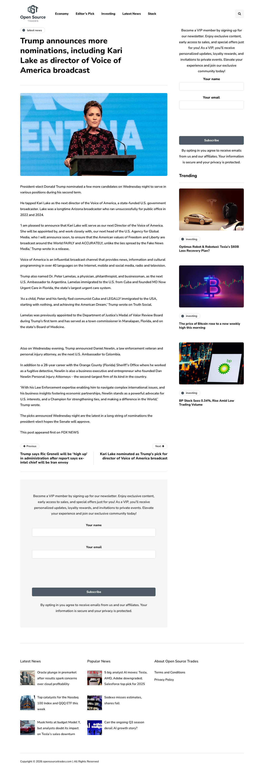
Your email (211, 101)
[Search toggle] (239, 13)
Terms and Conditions (169, 672)
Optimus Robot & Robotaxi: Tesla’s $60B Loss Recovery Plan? (209, 249)
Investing (108, 14)
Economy (62, 14)
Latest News (131, 14)
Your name (211, 83)
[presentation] (211, 122)
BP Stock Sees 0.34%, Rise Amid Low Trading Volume (206, 403)
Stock (152, 14)
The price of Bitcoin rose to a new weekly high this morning (209, 326)
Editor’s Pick (85, 14)
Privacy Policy (164, 680)
